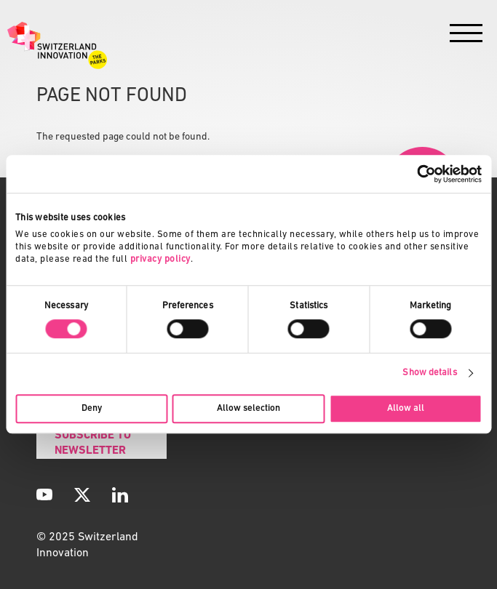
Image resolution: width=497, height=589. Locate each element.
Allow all (405, 408)
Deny (91, 408)
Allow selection (248, 408)
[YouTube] (44, 494)
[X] (82, 494)
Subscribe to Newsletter (93, 443)
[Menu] (466, 37)
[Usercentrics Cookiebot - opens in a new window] (418, 173)
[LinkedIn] (120, 494)
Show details (429, 372)
